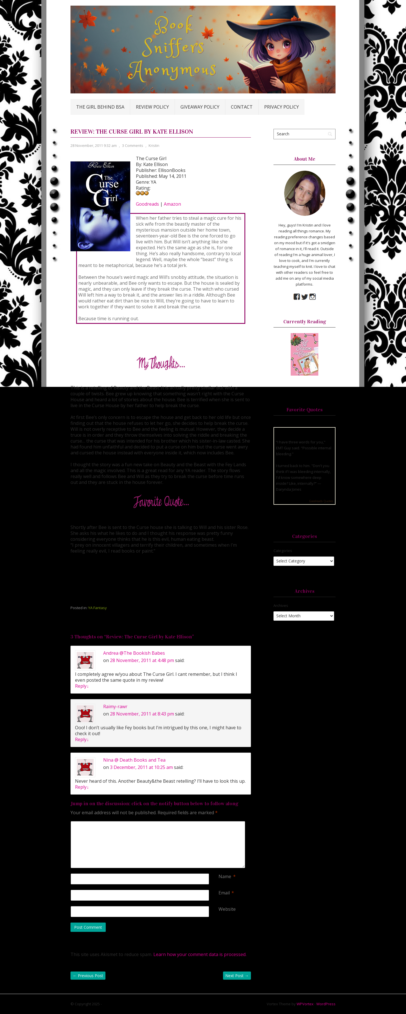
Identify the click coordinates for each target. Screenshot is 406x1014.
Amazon (172, 204)
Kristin (154, 145)
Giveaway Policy (199, 107)
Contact (242, 107)
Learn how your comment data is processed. (199, 954)
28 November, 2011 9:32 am (93, 145)
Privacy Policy (281, 107)
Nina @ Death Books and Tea (134, 760)
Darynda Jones (288, 489)
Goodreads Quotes (321, 501)
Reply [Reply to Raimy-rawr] (82, 739)
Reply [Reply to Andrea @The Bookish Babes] (82, 686)
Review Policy (152, 107)
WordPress (326, 1003)
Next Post (237, 975)
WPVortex (305, 1003)
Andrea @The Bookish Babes (134, 653)
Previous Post (88, 975)
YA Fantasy (97, 607)
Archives (280, 605)
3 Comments (132, 145)
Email (224, 893)
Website (227, 909)
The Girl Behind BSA (100, 107)
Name (225, 877)
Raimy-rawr (115, 706)
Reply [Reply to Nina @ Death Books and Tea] (82, 787)
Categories (282, 550)
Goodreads (147, 204)
